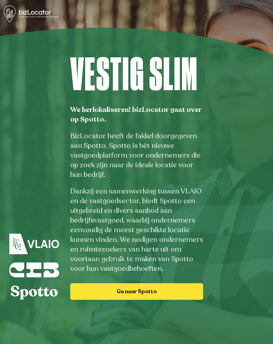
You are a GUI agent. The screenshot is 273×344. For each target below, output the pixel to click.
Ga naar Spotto (137, 291)
